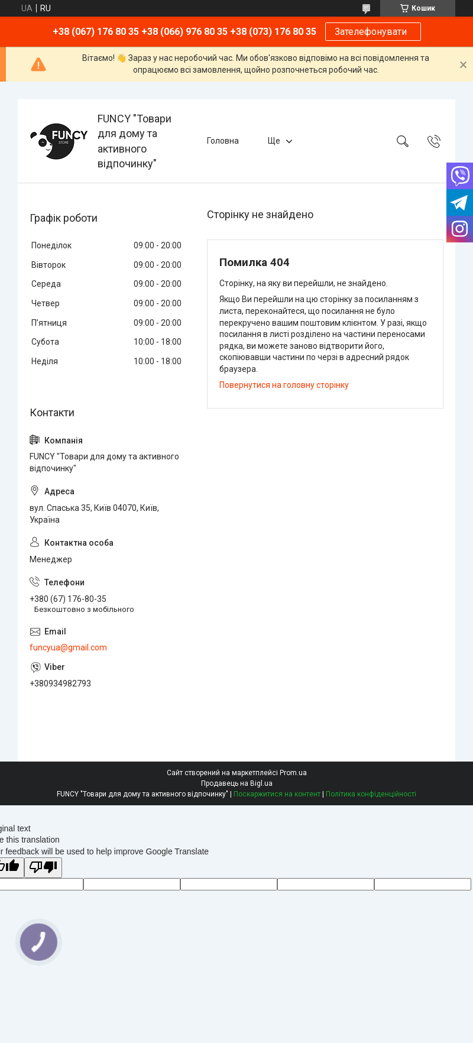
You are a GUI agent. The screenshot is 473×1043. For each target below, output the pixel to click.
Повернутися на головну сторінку (284, 385)
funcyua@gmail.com (68, 647)
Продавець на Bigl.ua (237, 783)
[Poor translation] (43, 867)
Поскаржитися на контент (277, 794)
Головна (223, 140)
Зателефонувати (373, 31)
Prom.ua (293, 773)
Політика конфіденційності (371, 794)
